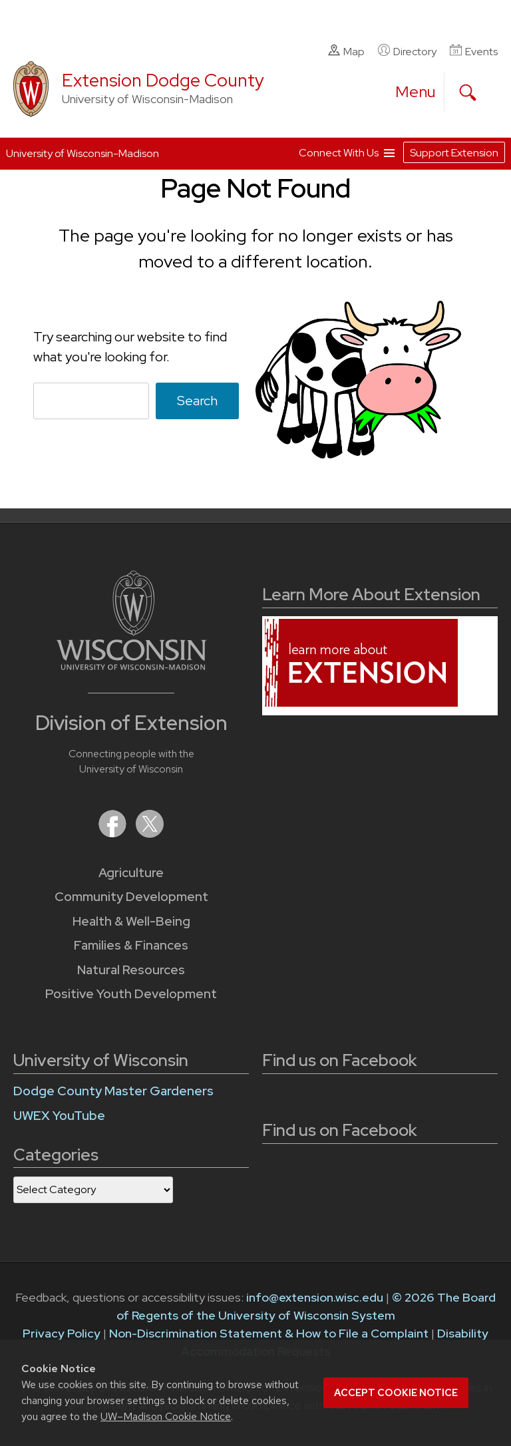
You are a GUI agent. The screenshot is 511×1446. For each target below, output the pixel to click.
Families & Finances (131, 945)
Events (474, 51)
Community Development (131, 896)
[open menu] (415, 92)
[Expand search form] (467, 92)
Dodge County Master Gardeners (113, 1091)
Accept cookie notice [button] (396, 1392)
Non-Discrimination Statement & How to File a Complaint (268, 1333)
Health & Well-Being (131, 921)
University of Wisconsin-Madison (82, 153)
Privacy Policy (61, 1333)
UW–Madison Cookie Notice (165, 1416)
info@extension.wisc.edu (314, 1297)
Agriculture (131, 872)
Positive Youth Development (131, 994)
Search (197, 400)
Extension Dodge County (163, 80)
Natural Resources (131, 970)
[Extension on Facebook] (113, 833)
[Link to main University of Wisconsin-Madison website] (131, 665)
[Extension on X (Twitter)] (150, 833)
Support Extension (454, 153)
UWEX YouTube (59, 1115)
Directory (407, 51)
